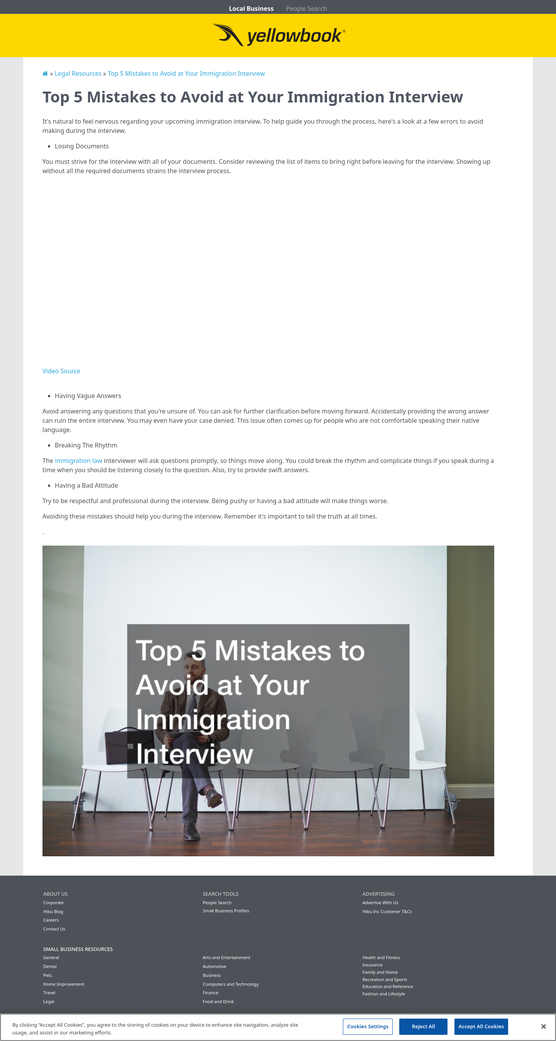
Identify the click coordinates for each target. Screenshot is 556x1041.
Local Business (251, 8)
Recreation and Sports (385, 979)
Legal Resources (77, 73)
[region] (278, 1027)
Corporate (53, 902)
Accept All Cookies (481, 1026)
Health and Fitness (381, 957)
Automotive (214, 966)
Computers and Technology (230, 984)
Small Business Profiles (226, 910)
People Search (306, 8)
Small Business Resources (78, 949)
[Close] (543, 1026)
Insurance (373, 965)
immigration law (78, 460)
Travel (49, 992)
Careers (51, 920)
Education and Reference (388, 986)
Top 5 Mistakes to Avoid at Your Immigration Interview (186, 73)
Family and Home (380, 972)
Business (211, 975)
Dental (50, 966)
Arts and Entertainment (226, 957)
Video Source (61, 371)
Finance (210, 992)
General (51, 957)
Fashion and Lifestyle (384, 994)
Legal (48, 1001)
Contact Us (54, 929)
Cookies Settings (367, 1026)
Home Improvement (64, 984)
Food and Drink (218, 1001)
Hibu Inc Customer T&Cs (387, 911)
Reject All (423, 1026)
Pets (47, 975)
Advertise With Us (380, 902)
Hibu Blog (53, 911)
